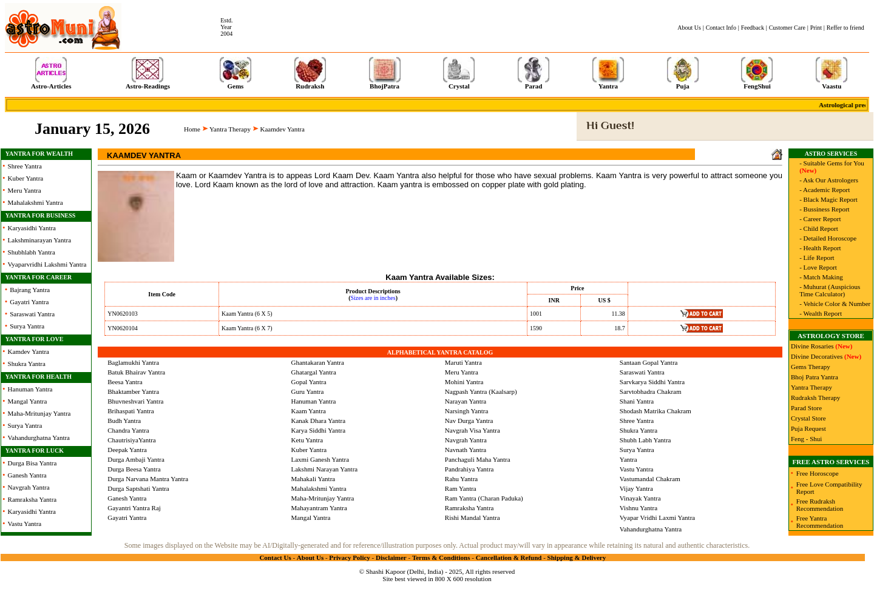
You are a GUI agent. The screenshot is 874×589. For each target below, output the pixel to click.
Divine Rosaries (812, 346)
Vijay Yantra (636, 488)
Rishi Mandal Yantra (472, 517)
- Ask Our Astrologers (828, 180)
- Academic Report (824, 189)
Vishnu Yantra (638, 507)
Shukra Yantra (27, 363)
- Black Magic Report (828, 199)
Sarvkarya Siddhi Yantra (652, 381)
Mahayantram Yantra (319, 507)
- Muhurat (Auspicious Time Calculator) (829, 290)
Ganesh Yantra (27, 475)
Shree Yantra (25, 166)
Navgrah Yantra (29, 487)
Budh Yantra (124, 420)
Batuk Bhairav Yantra (136, 372)
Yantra (628, 459)
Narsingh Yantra (467, 410)
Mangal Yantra (27, 401)
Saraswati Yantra (32, 314)
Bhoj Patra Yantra (814, 377)
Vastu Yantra (25, 523)
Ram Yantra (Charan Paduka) (484, 498)
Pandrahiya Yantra (469, 469)
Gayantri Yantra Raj (134, 507)
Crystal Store (808, 418)
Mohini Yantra (464, 381)
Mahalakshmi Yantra (35, 202)
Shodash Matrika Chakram (655, 410)
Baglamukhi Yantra (133, 362)
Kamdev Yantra (28, 351)
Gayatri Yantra (29, 301)
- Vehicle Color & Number (834, 303)
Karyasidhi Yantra (32, 227)
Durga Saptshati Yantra (138, 488)
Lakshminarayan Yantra (39, 240)
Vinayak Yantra (640, 498)
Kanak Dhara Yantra (318, 420)
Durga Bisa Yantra (32, 463)
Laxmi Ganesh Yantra (320, 459)
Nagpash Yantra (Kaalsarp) (481, 391)
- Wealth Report (820, 313)
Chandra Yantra (128, 430)
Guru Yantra (307, 391)
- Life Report (816, 257)
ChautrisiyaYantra (131, 440)
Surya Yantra (27, 326)
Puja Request (808, 428)
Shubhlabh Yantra (31, 252)
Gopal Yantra (309, 381)
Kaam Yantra (308, 410)
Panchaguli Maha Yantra (477, 459)
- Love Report (818, 267)
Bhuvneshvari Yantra (135, 401)
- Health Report (820, 247)
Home (192, 129)
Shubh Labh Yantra (645, 440)
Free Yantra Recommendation (820, 521)
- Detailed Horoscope (827, 238)
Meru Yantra (24, 190)
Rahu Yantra (461, 478)
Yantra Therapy (230, 129)
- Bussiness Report (824, 209)
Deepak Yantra (127, 449)
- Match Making (820, 277)
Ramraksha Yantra (32, 499)
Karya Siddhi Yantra (318, 430)
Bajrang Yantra (30, 289)
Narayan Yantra (465, 401)
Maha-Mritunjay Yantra (39, 413)
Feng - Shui (806, 438)
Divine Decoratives (816, 356)
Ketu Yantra (307, 440)
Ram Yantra (460, 488)
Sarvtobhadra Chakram (651, 391)
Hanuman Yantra (30, 389)
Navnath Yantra (465, 449)
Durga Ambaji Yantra (135, 459)
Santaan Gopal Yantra (649, 362)
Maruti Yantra (463, 362)
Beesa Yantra (124, 381)
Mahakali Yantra (313, 478)
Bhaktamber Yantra (133, 391)
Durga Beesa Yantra (133, 469)
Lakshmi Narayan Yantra (324, 469)
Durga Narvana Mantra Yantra (147, 478)
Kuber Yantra (26, 178)
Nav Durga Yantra (469, 420)
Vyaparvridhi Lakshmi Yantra (47, 264)
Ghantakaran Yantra (317, 362)
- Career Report (820, 218)
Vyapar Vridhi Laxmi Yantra (657, 517)
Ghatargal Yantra (313, 372)
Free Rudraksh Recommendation (820, 504)
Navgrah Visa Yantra (472, 430)
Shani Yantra (637, 401)
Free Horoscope (817, 473)
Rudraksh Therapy (815, 397)
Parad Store (806, 407)
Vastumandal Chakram (650, 478)
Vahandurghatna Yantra (39, 437)
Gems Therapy (810, 366)
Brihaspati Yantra (130, 410)
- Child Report (818, 228)
